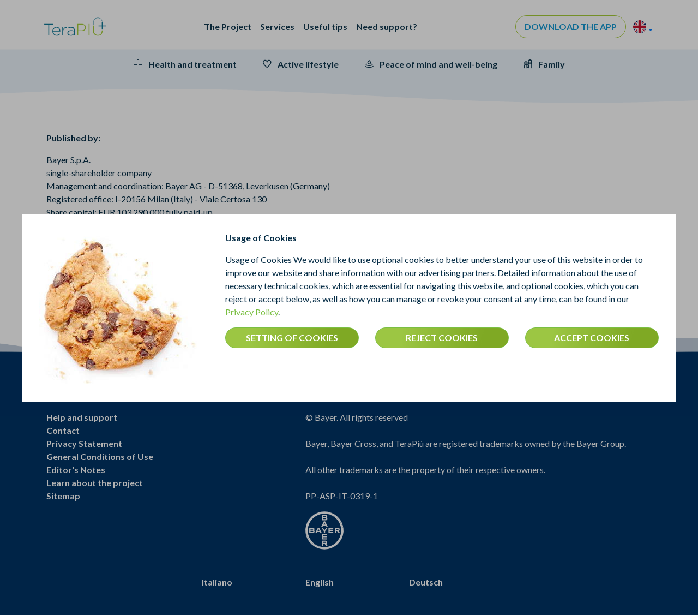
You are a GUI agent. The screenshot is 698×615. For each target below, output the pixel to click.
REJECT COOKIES (442, 337)
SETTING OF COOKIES (292, 337)
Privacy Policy (251, 312)
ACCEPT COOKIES (591, 337)
